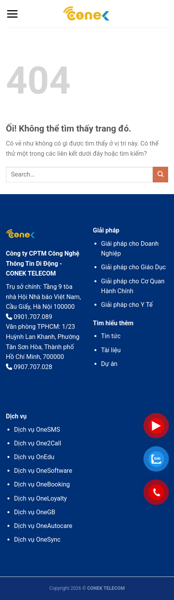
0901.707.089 (29, 317)
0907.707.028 (29, 367)
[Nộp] (160, 174)
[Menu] (12, 13)
